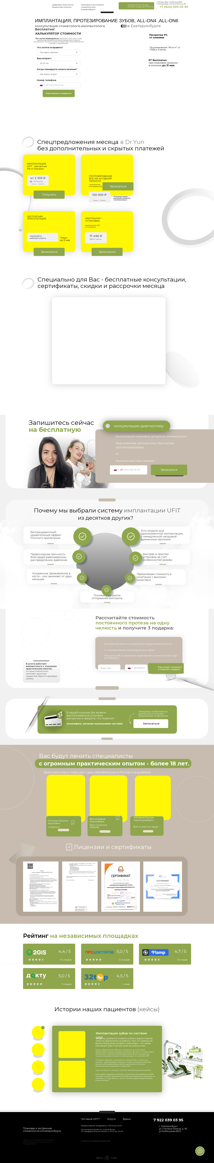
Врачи (127, 1119)
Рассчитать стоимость (58, 93)
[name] (109, 668)
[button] (136, 5)
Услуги (111, 1119)
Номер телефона (46, 80)
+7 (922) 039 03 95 (173, 7)
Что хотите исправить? (50, 47)
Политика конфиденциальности (96, 1141)
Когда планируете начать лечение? (57, 69)
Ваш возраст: (44, 58)
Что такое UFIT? (90, 1119)
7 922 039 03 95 (168, 1120)
